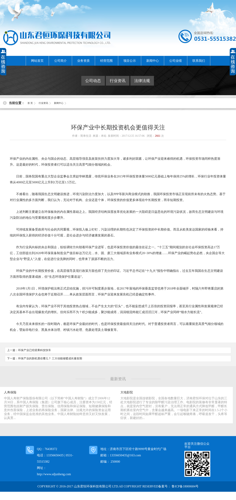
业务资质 (83, 60)
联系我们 (198, 60)
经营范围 (106, 60)
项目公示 (129, 60)
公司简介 (60, 60)
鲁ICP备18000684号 (184, 486)
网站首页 (37, 60)
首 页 (30, 103)
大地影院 (126, 392)
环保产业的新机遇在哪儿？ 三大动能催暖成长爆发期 (50, 358)
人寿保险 (10, 392)
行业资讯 (117, 80)
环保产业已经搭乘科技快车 (34, 350)
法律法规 (142, 80)
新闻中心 (152, 60)
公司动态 (93, 80)
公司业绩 (175, 60)
